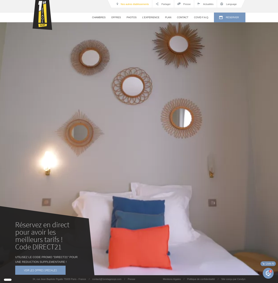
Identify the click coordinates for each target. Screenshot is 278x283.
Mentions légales (172, 279)
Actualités (205, 4)
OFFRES (116, 17)
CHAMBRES (99, 17)
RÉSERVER (229, 17)
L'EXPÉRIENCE (150, 17)
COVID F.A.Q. (201, 17)
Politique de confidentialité (201, 279)
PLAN (168, 17)
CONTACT (182, 17)
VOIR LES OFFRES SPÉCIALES (40, 270)
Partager (163, 4)
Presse (184, 4)
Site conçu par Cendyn (233, 279)
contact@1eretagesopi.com (106, 279)
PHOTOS (132, 17)
